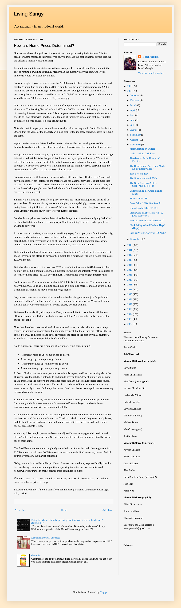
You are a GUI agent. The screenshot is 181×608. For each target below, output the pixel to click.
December (135, 239)
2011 (130, 250)
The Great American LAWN (143, 178)
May (132, 115)
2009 (130, 91)
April (133, 110)
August (134, 130)
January (134, 95)
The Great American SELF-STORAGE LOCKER (143, 184)
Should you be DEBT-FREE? (144, 208)
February (135, 100)
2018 (130, 284)
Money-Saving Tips (139, 198)
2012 (130, 255)
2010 (130, 245)
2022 (130, 304)
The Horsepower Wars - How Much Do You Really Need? (147, 167)
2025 (130, 319)
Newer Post (20, 510)
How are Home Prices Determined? (147, 220)
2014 (130, 265)
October (134, 139)
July (132, 125)
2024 (130, 314)
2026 (130, 324)
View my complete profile (151, 73)
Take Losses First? (139, 173)
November (135, 144)
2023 (130, 309)
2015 (130, 270)
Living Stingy (29, 14)
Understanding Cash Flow (142, 153)
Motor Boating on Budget (142, 149)
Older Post (107, 510)
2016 (130, 274)
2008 (130, 86)
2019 (130, 289)
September (135, 135)
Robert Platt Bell (150, 57)
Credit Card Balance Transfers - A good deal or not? (146, 214)
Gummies (36, 555)
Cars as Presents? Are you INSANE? (148, 233)
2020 (130, 294)
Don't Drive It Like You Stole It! (145, 203)
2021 (130, 299)
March (133, 105)
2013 (130, 260)
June (132, 120)
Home (64, 510)
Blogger (103, 592)
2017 (130, 279)
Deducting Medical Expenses (45, 537)
